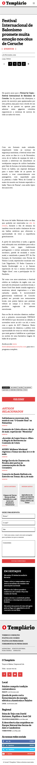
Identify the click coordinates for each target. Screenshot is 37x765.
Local (4, 703)
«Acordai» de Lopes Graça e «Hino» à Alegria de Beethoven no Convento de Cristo (18, 440)
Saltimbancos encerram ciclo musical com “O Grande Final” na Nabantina (17, 420)
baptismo (6, 390)
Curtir (32, 741)
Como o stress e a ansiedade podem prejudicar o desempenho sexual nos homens (17, 600)
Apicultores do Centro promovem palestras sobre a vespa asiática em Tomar (27, 499)
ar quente (14, 387)
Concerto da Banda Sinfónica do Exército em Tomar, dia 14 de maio (17, 475)
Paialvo (4, 692)
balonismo (27, 387)
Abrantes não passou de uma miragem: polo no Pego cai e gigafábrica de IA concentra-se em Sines (18, 608)
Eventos (4, 425)
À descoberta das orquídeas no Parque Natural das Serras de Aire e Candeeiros (17, 725)
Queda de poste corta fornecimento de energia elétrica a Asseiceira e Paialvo (17, 698)
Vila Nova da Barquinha (10, 719)
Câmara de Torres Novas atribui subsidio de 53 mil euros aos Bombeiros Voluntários (10, 500)
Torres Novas (6, 731)
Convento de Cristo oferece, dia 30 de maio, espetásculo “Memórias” (18, 430)
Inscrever (30, 753)
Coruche (13, 390)
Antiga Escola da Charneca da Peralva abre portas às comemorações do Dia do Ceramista (15, 464)
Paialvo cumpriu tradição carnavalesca (15, 687)
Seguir (32, 745)
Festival (19, 390)
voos (25, 390)
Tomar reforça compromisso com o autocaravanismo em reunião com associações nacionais (17, 583)
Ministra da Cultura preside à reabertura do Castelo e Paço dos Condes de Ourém (16, 592)
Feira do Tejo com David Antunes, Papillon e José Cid (16, 715)
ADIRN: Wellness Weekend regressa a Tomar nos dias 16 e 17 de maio (18, 451)
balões (21, 387)
